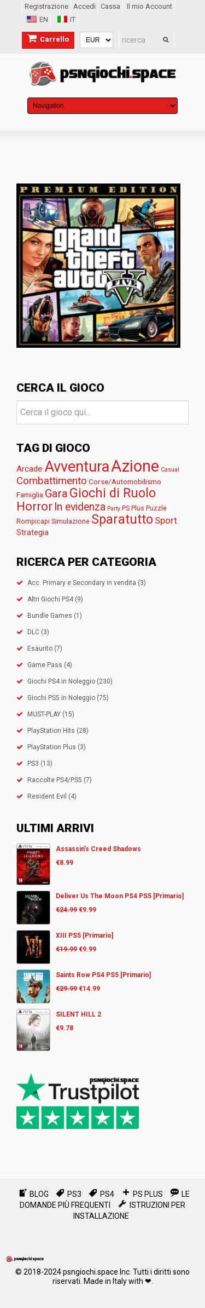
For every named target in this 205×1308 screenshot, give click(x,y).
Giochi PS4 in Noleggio (61, 681)
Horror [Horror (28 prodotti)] (34, 506)
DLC (33, 632)
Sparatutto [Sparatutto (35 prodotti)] (122, 519)
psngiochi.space (90, 1271)
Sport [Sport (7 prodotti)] (166, 520)
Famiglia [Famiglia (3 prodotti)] (29, 494)
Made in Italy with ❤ (117, 1281)
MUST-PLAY (44, 714)
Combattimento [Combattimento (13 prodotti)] (51, 480)
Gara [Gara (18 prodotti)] (56, 493)
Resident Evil (47, 796)
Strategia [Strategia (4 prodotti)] (32, 532)
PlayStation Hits (51, 731)
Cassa (110, 6)
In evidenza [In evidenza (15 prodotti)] (80, 507)
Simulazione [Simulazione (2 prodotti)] (70, 521)
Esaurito (39, 648)
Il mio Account (149, 6)
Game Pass (44, 665)
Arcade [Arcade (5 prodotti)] (29, 469)
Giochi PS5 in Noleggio (61, 698)
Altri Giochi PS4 (50, 599)
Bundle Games (49, 615)
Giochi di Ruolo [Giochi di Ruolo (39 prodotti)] (112, 493)
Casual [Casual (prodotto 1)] (170, 469)
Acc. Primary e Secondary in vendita (81, 583)
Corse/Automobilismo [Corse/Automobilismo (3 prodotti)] (125, 481)
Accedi (84, 6)
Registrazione (46, 6)
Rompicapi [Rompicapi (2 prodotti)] (33, 521)
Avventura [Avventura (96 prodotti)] (76, 466)
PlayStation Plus (51, 747)
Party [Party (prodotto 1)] (113, 508)
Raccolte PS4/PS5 (54, 780)
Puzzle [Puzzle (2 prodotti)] (156, 508)
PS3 (33, 763)
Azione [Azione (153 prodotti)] (135, 466)
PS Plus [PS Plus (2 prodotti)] (133, 508)
